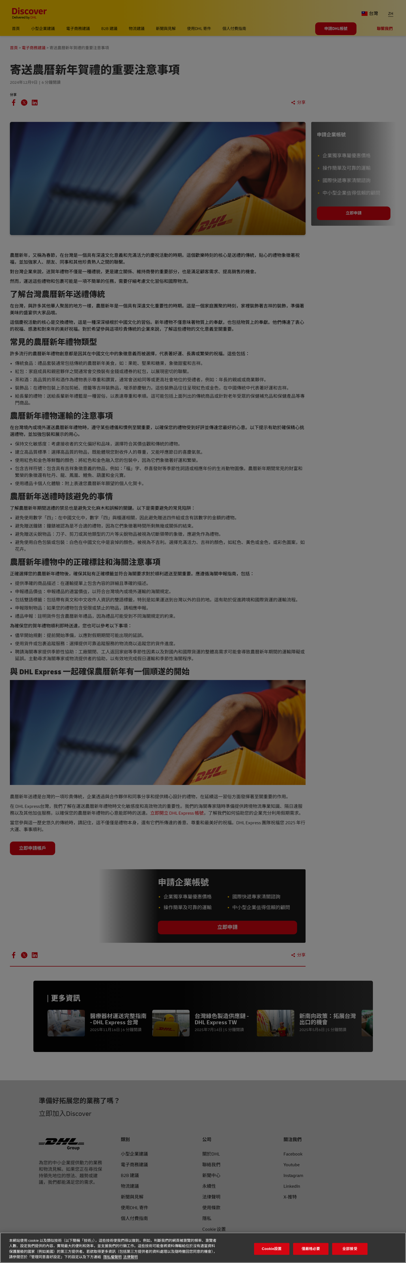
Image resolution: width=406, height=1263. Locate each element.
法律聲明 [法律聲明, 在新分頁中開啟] (130, 1257)
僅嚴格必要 (311, 1249)
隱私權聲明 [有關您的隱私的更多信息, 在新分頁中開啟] (112, 1257)
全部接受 (349, 1249)
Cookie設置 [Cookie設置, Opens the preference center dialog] (272, 1249)
